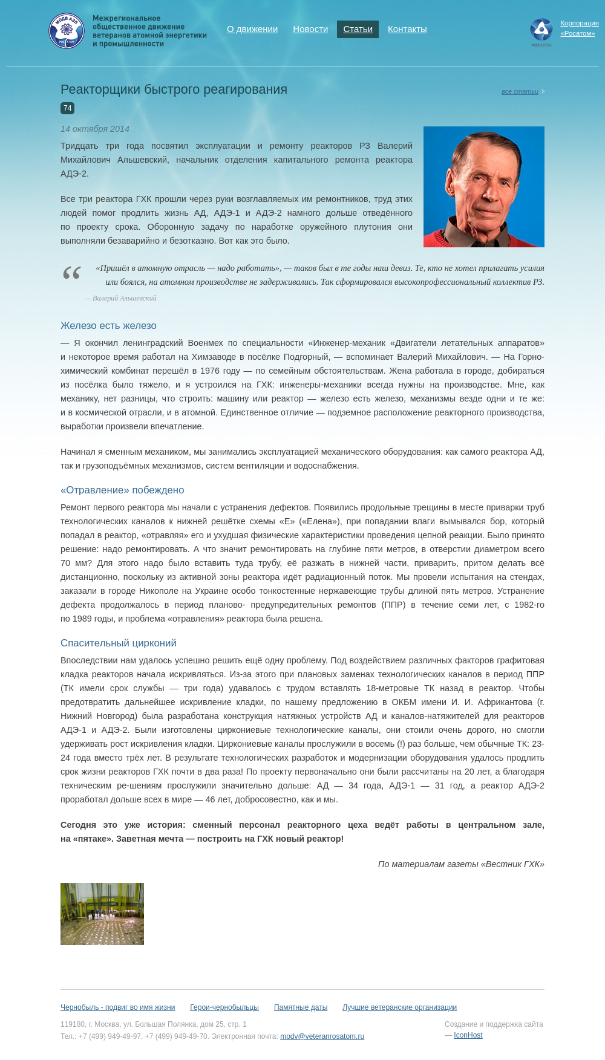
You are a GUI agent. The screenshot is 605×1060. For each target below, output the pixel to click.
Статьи (358, 29)
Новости (310, 29)
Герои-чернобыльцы (224, 1007)
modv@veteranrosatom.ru (322, 1036)
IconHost (468, 1035)
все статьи (520, 91)
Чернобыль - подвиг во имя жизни (117, 1007)
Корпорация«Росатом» (579, 28)
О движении (252, 29)
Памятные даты (300, 1007)
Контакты (407, 29)
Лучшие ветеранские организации (399, 1007)
